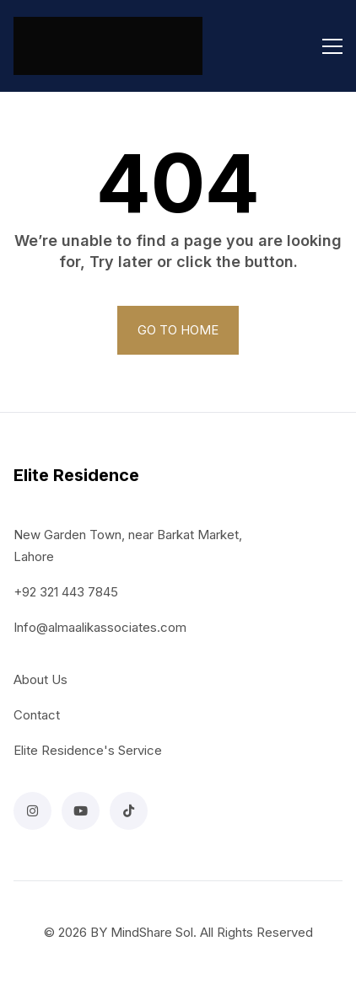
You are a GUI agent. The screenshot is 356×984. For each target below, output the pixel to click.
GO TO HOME (178, 330)
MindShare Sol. (154, 932)
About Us (40, 679)
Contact (36, 715)
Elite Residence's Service (87, 750)
